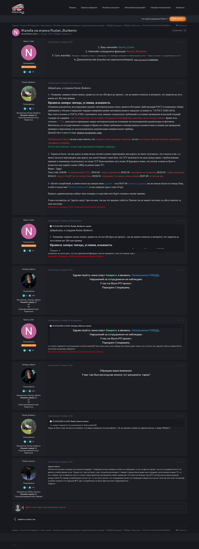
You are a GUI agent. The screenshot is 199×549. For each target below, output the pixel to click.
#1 (183, 42)
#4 (183, 270)
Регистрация (177, 19)
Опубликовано (60, 42)
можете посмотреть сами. (89, 132)
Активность (180, 8)
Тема (14, 545)
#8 (183, 462)
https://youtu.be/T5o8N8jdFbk (146, 60)
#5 (183, 320)
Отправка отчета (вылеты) (161, 8)
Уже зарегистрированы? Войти (154, 19)
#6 (183, 365)
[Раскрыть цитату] (51, 226)
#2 (183, 83)
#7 (183, 416)
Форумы (72, 8)
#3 (183, 221)
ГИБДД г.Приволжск (62, 34)
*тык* (59, 168)
